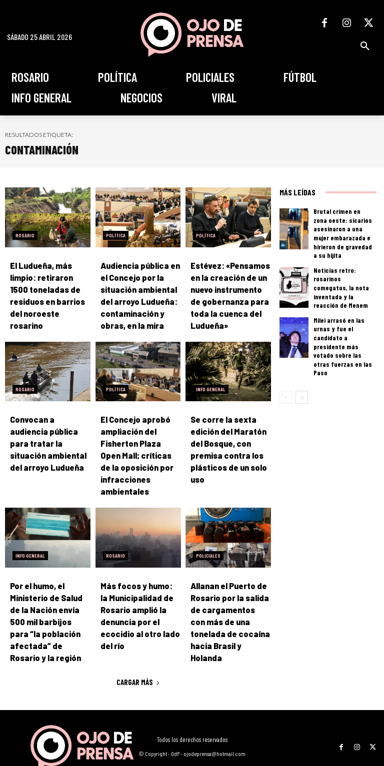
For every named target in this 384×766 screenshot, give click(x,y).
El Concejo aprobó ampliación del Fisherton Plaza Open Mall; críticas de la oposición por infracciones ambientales (136, 446)
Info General (211, 383)
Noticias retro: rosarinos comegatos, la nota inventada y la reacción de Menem (343, 274)
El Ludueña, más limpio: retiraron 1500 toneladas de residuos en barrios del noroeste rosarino (50, 287)
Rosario (25, 235)
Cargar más (138, 651)
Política (116, 235)
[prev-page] (286, 360)
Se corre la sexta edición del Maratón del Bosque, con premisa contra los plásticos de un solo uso (230, 435)
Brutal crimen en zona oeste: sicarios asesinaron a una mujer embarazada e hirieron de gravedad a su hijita (344, 226)
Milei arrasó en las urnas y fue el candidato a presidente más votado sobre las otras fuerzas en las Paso (343, 320)
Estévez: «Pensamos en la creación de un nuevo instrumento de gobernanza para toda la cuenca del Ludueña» (230, 287)
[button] (365, 46)
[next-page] (302, 360)
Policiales (208, 543)
